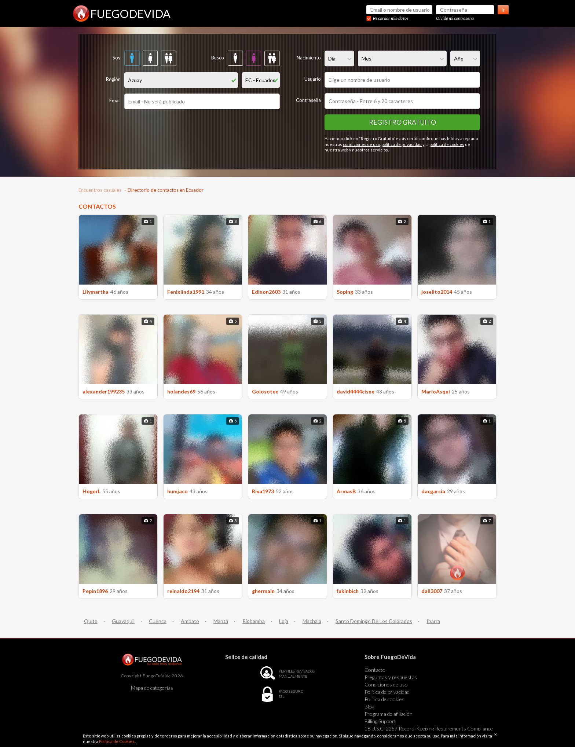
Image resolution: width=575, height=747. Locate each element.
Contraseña (308, 100)
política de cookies (446, 144)
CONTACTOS (97, 206)
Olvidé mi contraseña (455, 18)
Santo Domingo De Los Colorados (374, 621)
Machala (312, 621)
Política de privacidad (387, 692)
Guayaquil (123, 621)
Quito (91, 621)
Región (113, 79)
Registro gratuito (402, 122)
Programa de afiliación (389, 714)
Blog (369, 706)
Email (115, 100)
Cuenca (157, 621)
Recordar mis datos (391, 18)
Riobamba (253, 621)
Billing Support (380, 721)
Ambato (190, 621)
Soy (117, 58)
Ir (503, 10)
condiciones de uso (361, 144)
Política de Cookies (117, 741)
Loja (283, 621)
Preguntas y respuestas (391, 677)
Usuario (312, 79)
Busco (217, 58)
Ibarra (433, 621)
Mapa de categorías (152, 688)
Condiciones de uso (386, 684)
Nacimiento (309, 58)
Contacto (375, 670)
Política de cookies (384, 699)
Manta (220, 621)
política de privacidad (401, 144)
